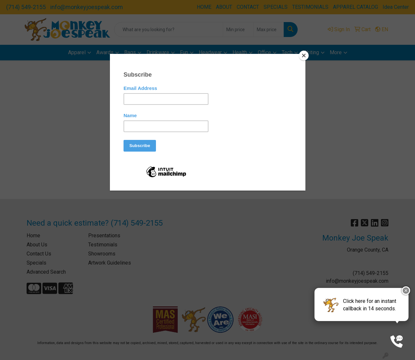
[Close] (304, 55)
